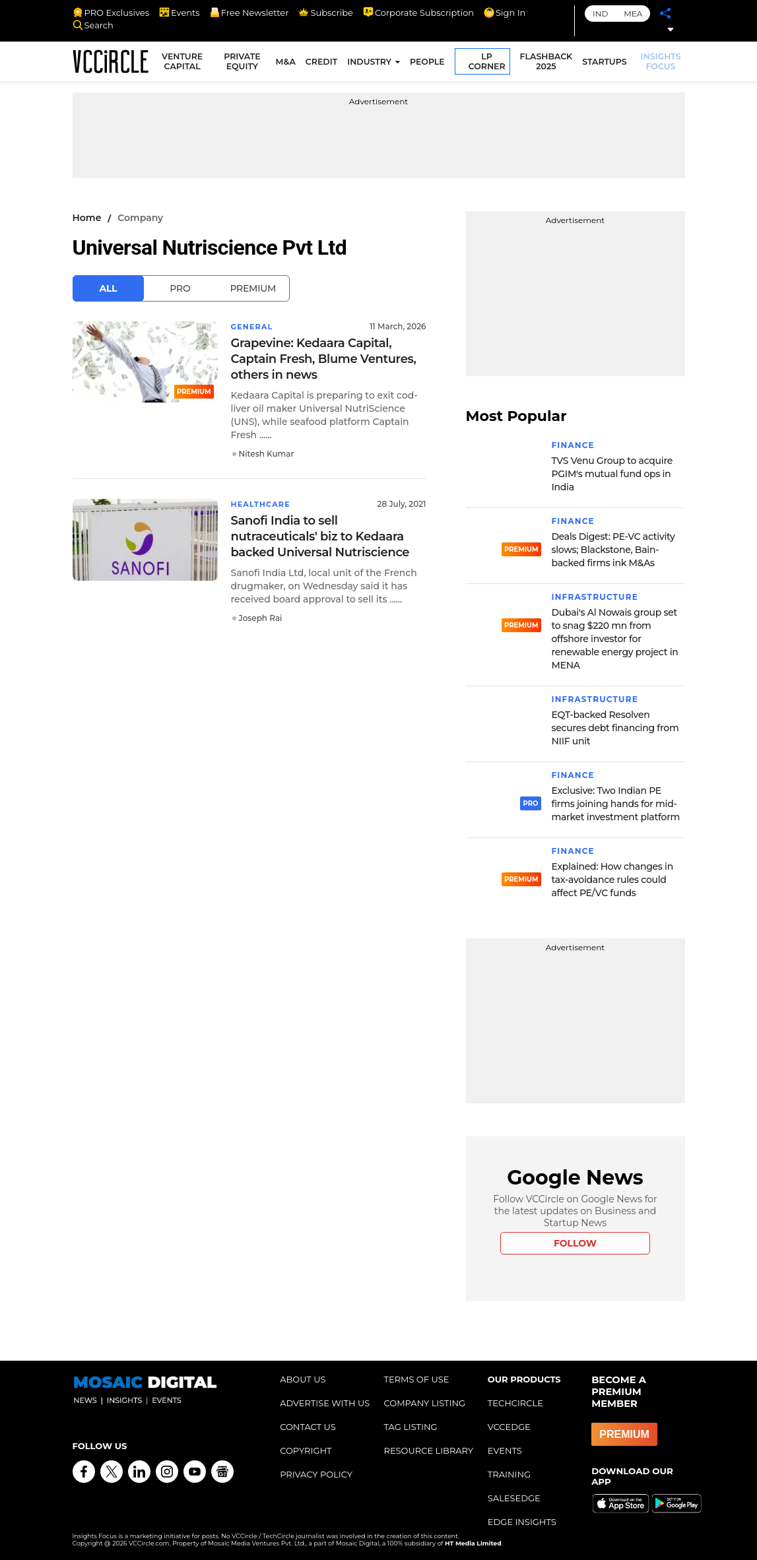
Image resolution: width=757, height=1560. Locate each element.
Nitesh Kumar (266, 454)
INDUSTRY (371, 64)
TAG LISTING (410, 1426)
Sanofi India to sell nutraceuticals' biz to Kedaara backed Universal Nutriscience (320, 536)
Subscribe (325, 12)
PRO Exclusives (111, 12)
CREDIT (323, 64)
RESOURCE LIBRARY (428, 1450)
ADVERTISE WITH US (325, 1403)
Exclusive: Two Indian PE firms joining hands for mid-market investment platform (616, 804)
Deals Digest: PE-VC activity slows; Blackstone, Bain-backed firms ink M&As (613, 550)
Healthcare (263, 504)
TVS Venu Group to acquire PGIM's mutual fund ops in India (612, 474)
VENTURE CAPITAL (186, 63)
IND (600, 13)
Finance (573, 445)
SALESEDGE (514, 1498)
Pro (180, 288)
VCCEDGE (509, 1426)
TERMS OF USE (416, 1379)
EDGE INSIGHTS (522, 1521)
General (254, 326)
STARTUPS (606, 64)
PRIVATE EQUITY (244, 63)
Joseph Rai (260, 618)
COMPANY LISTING (424, 1403)
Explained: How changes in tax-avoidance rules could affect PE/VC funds (612, 880)
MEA (633, 13)
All (108, 288)
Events (179, 12)
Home (87, 218)
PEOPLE (429, 64)
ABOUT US (302, 1379)
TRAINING (509, 1474)
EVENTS (505, 1450)
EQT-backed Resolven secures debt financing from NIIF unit (615, 728)
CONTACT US (308, 1426)
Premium (253, 288)
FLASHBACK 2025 (547, 63)
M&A (287, 64)
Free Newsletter (249, 12)
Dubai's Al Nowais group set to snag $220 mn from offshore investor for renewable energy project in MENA (615, 638)
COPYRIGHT (305, 1450)
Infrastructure (595, 597)
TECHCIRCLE (515, 1403)
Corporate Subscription (418, 12)
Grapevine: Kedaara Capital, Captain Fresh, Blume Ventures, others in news (323, 359)
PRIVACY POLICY (316, 1474)
